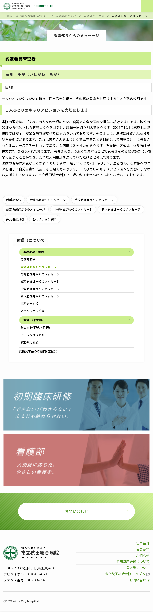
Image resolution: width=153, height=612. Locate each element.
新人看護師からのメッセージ (40, 296)
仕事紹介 (143, 544)
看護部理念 (28, 259)
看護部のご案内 (33, 252)
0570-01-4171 (37, 574)
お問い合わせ (76, 512)
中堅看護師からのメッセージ (40, 289)
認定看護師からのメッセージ (40, 281)
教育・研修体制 (33, 320)
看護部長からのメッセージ (39, 267)
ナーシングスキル (33, 335)
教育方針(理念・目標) (35, 327)
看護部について (138, 568)
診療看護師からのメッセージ (40, 274)
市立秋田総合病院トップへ (124, 574)
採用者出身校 (30, 303)
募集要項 (143, 550)
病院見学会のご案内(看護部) (38, 351)
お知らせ (143, 556)
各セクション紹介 (33, 311)
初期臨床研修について (133, 562)
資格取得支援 (30, 342)
